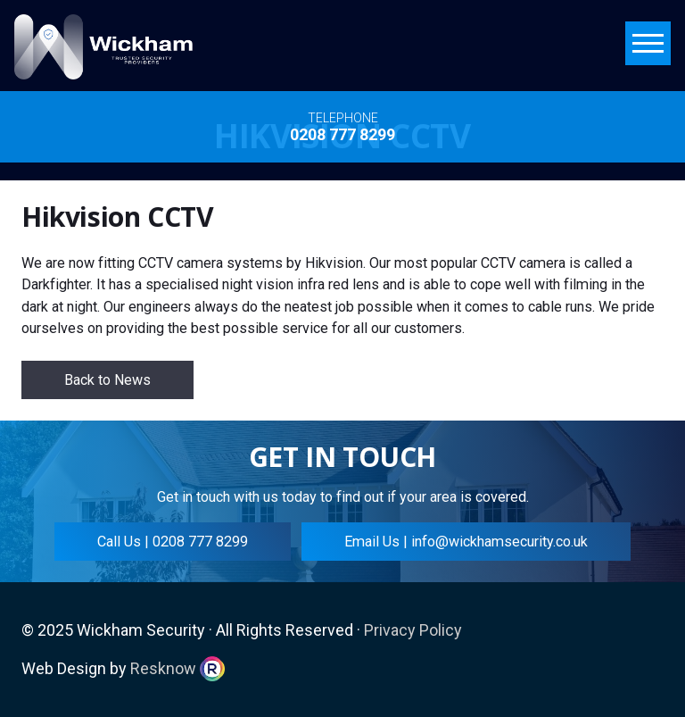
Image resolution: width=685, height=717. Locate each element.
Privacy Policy (413, 630)
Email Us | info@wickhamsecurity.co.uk (466, 541)
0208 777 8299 (342, 134)
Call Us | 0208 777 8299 (172, 541)
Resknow (163, 668)
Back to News (107, 379)
